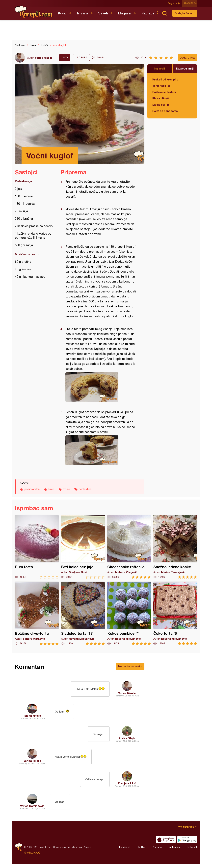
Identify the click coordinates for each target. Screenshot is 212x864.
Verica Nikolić (44, 57)
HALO (36, 852)
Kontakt (87, 847)
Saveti (103, 13)
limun (51, 489)
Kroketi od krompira (165, 79)
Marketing (77, 847)
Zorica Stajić (127, 738)
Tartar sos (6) (161, 85)
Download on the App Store (166, 839)
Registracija (174, 3)
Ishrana (82, 13)
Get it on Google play (187, 839)
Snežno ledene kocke (175, 547)
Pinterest (192, 847)
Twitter (141, 847)
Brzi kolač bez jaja (83, 547)
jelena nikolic (32, 715)
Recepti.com (34, 11)
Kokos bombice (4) (129, 613)
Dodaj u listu (187, 57)
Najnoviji (159, 68)
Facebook (124, 847)
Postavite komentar (130, 666)
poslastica (85, 489)
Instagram (174, 847)
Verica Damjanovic (32, 805)
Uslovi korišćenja (61, 847)
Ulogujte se (191, 3)
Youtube (157, 847)
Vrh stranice (186, 826)
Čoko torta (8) (175, 613)
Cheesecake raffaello (129, 547)
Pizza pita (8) (160, 98)
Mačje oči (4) (160, 104)
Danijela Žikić (127, 783)
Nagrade (147, 13)
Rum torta (37, 547)
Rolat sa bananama (165, 110)
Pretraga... (164, 13)
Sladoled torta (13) (83, 613)
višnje (66, 489)
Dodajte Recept (185, 13)
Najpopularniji (185, 68)
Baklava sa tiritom (164, 92)
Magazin (124, 13)
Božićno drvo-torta (37, 613)
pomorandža (32, 489)
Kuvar (62, 13)
